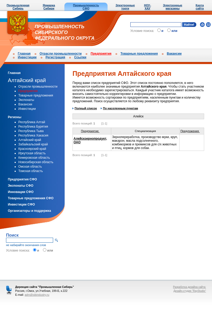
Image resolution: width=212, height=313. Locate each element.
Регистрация (55, 57)
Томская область (30, 171)
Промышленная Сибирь (18, 7)
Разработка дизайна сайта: (189, 287)
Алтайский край (27, 80)
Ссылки (80, 57)
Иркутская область (32, 153)
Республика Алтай (31, 122)
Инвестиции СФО (21, 204)
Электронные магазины (172, 7)
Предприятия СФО (22, 179)
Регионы (14, 117)
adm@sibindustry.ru (37, 294)
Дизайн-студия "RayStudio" (190, 290)
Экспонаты (26, 100)
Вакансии (174, 53)
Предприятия (101, 53)
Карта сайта (200, 7)
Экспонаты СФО (20, 185)
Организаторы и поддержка (29, 211)
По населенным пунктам (119, 108)
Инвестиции (27, 57)
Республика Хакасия (33, 135)
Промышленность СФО (86, 7)
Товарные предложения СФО (30, 198)
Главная (24, 53)
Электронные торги (125, 7)
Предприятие (92, 131)
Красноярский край (32, 149)
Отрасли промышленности (61, 53)
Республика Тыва (31, 131)
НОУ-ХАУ (147, 7)
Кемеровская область (34, 158)
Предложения (191, 131)
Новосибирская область (35, 162)
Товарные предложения (139, 53)
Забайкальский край (33, 144)
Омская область (30, 166)
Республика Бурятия (33, 126)
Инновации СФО (21, 192)
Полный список (84, 108)
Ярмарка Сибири (49, 7)
